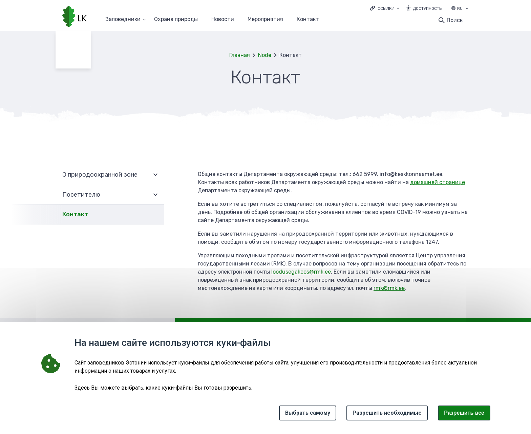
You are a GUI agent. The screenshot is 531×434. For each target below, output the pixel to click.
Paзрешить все (464, 413)
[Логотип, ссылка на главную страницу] (74, 17)
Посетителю (81, 194)
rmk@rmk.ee (389, 288)
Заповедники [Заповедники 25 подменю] (123, 19)
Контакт (308, 19)
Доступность (427, 8)
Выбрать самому (307, 413)
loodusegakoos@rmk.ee (301, 272)
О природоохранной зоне (99, 174)
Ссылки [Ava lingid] (386, 8)
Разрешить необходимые (387, 413)
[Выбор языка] (467, 9)
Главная (239, 55)
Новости (222, 19)
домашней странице (437, 182)
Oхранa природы (176, 19)
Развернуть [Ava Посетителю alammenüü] (155, 195)
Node (264, 55)
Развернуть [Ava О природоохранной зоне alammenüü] (155, 175)
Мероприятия (265, 19)
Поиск (455, 20)
